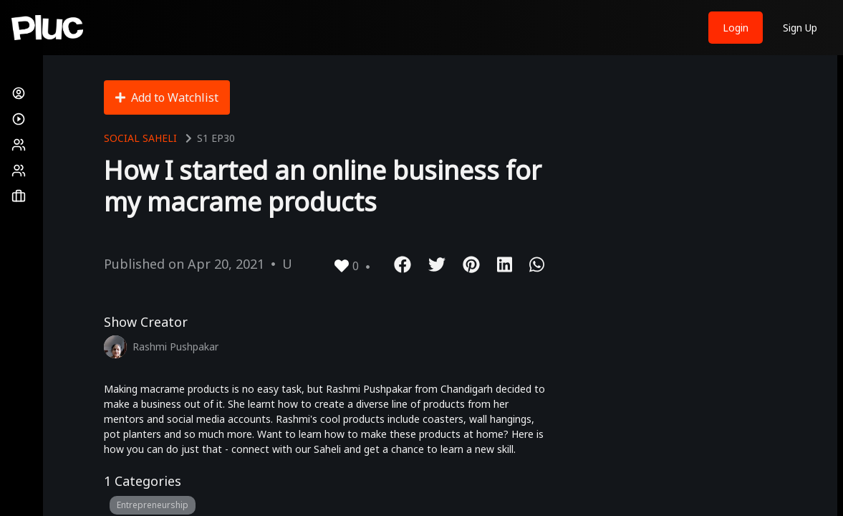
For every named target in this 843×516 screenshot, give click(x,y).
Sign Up (800, 27)
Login (735, 27)
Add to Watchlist (166, 97)
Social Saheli (140, 138)
